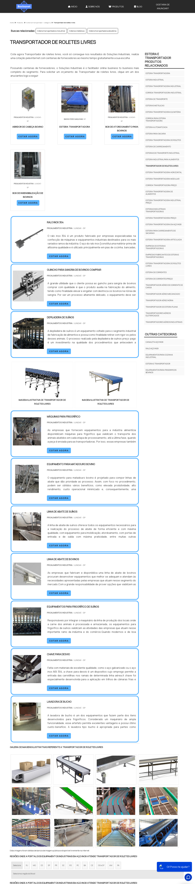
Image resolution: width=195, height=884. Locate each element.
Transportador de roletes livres (162, 166)
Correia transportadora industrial (163, 92)
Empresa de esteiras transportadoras (155, 247)
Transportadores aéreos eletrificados (158, 314)
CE (92, 799)
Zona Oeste (49, 825)
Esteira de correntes (156, 272)
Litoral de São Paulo (113, 825)
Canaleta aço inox (154, 342)
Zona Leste (75, 825)
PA (118, 799)
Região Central (19, 825)
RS (70, 799)
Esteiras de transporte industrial (163, 153)
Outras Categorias (161, 334)
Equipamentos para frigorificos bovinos (161, 371)
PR (56, 799)
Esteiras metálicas (77, 31)
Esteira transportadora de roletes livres (163, 264)
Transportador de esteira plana (162, 307)
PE (78, 799)
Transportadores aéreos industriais (164, 322)
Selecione (17, 799)
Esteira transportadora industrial (51, 31)
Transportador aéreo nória (159, 300)
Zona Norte (35, 825)
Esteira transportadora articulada (164, 239)
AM (110, 799)
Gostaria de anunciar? (163, 6)
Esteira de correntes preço (159, 278)
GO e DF (101, 799)
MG (34, 799)
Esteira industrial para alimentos (162, 159)
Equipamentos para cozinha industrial (159, 356)
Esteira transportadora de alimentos (159, 192)
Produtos (116, 6)
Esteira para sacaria (156, 133)
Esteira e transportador (158, 363)
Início (72, 6)
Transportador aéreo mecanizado (163, 294)
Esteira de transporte (157, 99)
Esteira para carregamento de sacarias (161, 231)
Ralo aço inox (152, 348)
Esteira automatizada (156, 127)
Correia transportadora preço (161, 185)
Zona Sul (62, 825)
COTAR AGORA (26, 136)
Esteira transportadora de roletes (163, 140)
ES (42, 799)
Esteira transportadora (158, 73)
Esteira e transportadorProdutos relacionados (158, 60)
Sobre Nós (93, 6)
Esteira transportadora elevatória (102, 31)
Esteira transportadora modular (162, 179)
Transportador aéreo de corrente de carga (164, 286)
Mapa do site (147, 859)
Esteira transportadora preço (161, 218)
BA (85, 799)
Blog (138, 6)
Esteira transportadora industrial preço (163, 201)
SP (49, 799)
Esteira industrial (155, 79)
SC (63, 799)
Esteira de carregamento (158, 146)
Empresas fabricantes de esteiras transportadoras (162, 255)
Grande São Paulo (92, 825)
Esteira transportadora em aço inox (163, 224)
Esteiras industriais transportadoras (155, 210)
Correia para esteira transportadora (156, 119)
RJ (27, 799)
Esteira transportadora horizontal (164, 172)
